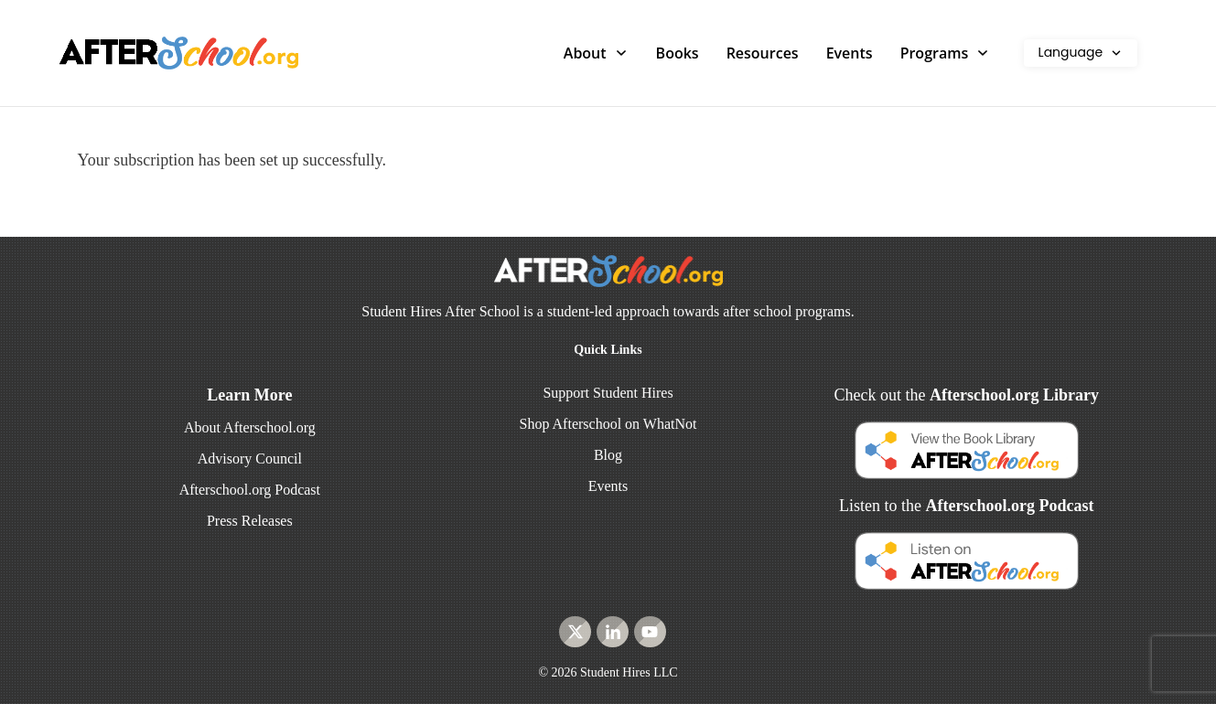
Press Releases (250, 520)
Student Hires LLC (629, 672)
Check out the (966, 395)
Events (608, 486)
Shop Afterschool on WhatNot (608, 424)
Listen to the (966, 505)
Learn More (249, 395)
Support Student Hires (608, 392)
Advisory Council (250, 458)
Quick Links (607, 350)
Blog (608, 455)
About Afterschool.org (250, 427)
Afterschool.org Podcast (249, 489)
